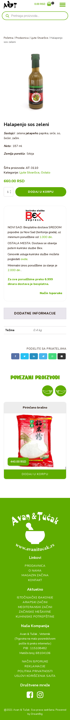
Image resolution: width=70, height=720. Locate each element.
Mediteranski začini (35, 607)
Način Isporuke (51, 293)
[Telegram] (43, 356)
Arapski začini (35, 602)
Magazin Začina (35, 575)
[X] (25, 356)
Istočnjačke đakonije (35, 597)
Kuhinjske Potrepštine (35, 617)
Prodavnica (22, 38)
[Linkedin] (34, 356)
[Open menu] (62, 4)
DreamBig (37, 714)
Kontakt (35, 580)
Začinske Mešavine (35, 612)
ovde (24, 259)
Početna (8, 38)
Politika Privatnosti (35, 671)
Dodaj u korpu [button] (35, 474)
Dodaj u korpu (41, 192)
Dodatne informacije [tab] (35, 313)
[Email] (61, 356)
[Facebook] (15, 356)
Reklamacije (35, 666)
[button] (42, 5)
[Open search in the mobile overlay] (35, 16)
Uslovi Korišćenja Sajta (35, 676)
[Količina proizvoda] (8, 191)
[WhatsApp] (52, 356)
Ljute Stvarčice (39, 38)
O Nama (35, 571)
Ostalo (45, 173)
